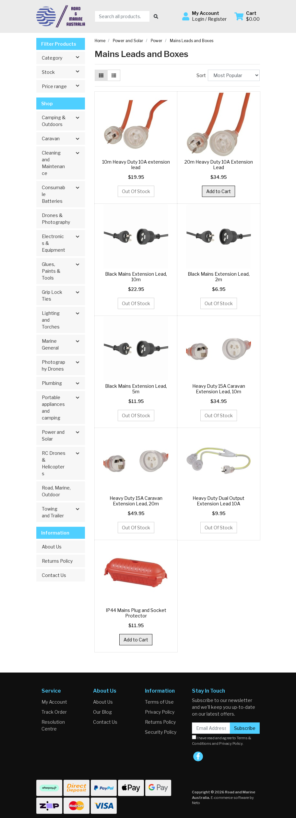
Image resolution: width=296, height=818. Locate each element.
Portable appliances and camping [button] (53, 408)
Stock (63, 71)
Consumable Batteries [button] (53, 194)
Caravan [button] (51, 138)
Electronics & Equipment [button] (53, 243)
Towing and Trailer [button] (53, 512)
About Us (52, 546)
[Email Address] (211, 728)
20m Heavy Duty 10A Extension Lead (218, 164)
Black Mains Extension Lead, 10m (136, 276)
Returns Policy (57, 561)
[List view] (113, 75)
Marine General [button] (50, 344)
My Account (54, 702)
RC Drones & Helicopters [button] (53, 463)
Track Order (54, 712)
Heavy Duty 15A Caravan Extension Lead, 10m (218, 388)
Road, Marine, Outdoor (56, 491)
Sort (201, 75)
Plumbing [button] (52, 383)
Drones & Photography (56, 219)
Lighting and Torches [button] (51, 319)
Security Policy (160, 732)
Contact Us (54, 575)
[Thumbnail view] (101, 75)
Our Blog (102, 712)
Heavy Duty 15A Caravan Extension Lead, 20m (136, 500)
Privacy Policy (159, 712)
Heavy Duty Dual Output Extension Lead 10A (218, 500)
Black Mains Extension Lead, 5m (136, 388)
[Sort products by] (234, 75)
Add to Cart (218, 191)
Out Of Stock (136, 191)
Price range (63, 85)
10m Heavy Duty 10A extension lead (136, 164)
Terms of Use (159, 702)
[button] (204, 16)
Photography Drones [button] (53, 365)
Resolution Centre (53, 725)
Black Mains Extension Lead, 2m (219, 276)
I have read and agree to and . (221, 740)
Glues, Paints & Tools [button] (51, 271)
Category (63, 57)
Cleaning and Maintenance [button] (53, 163)
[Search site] (155, 16)
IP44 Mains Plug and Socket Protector (136, 612)
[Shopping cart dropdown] (247, 16)
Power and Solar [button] (53, 435)
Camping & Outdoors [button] (53, 121)
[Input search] (122, 16)
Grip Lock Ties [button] (52, 295)
